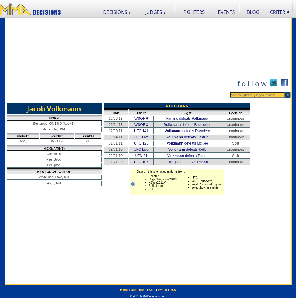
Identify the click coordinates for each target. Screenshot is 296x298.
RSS (173, 289)
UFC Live (141, 137)
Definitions (138, 289)
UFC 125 (141, 143)
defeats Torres (187, 156)
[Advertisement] (114, 59)
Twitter (162, 289)
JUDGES (155, 12)
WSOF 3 (141, 125)
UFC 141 (141, 131)
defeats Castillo (187, 137)
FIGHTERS (194, 12)
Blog (152, 289)
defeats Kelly (187, 150)
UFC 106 (141, 162)
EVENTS (226, 12)
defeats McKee (187, 143)
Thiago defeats (187, 162)
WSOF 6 (141, 118)
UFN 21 (141, 156)
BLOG (253, 12)
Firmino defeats (187, 118)
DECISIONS (117, 12)
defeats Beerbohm (187, 125)
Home (124, 289)
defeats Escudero (187, 131)
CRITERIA (280, 12)
